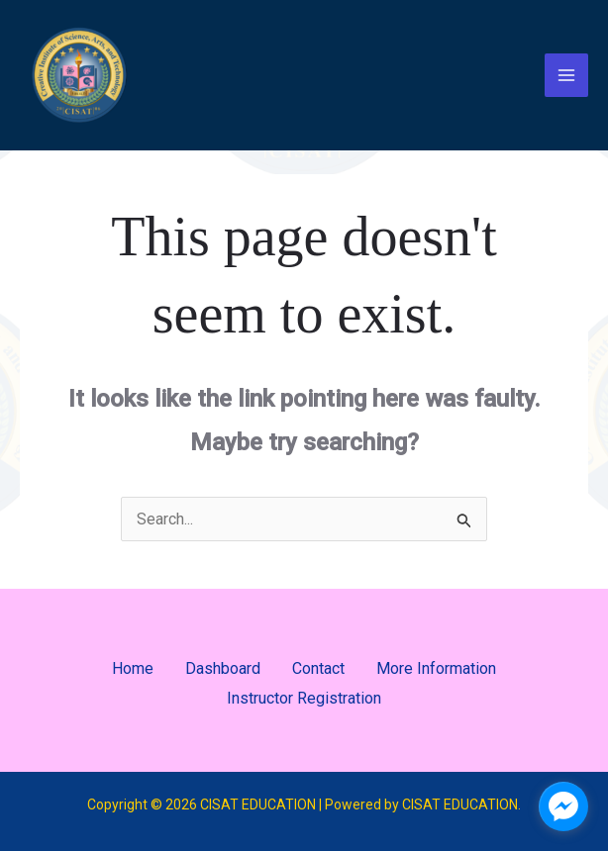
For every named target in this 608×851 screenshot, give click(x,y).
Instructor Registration (304, 698)
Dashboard (222, 668)
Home (132, 668)
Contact (318, 668)
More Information (436, 668)
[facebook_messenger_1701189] (563, 806)
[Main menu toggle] (566, 75)
